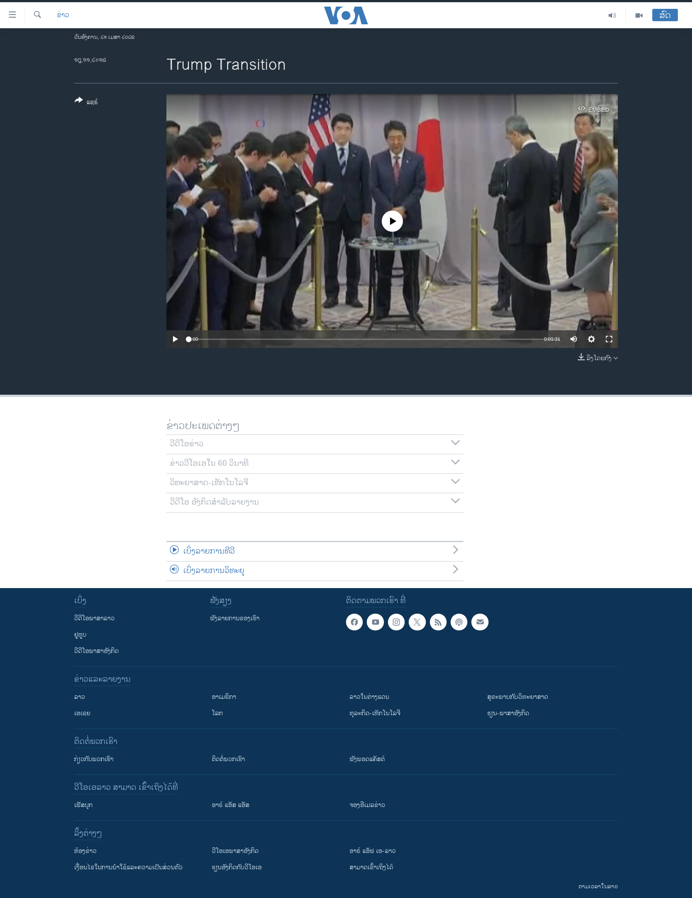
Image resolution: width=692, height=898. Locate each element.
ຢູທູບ (80, 634)
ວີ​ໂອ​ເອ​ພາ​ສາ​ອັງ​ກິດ (235, 851)
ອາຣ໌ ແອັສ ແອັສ (230, 805)
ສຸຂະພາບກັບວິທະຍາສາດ (517, 697)
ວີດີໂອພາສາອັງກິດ (96, 651)
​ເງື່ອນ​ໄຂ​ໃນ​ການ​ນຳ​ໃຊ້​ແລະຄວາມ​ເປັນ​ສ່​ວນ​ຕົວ (128, 867)
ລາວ (79, 697)
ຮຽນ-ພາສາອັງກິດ (508, 713)
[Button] (86, 103)
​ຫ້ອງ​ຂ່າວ (85, 851)
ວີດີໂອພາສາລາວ (94, 618)
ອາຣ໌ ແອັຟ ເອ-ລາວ (373, 851)
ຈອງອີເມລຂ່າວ (367, 805)
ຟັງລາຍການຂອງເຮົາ (235, 618)
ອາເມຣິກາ (224, 697)
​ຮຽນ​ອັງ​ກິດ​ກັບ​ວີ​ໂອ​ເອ (237, 867)
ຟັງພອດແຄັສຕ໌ (367, 759)
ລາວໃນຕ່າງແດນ (369, 697)
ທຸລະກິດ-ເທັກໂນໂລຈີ (375, 713)
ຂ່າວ (63, 15)
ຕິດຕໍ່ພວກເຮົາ (228, 759)
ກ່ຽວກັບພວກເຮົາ (93, 759)
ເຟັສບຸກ (83, 805)
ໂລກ (217, 713)
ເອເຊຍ (82, 713)
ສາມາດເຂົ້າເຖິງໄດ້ (371, 867)
